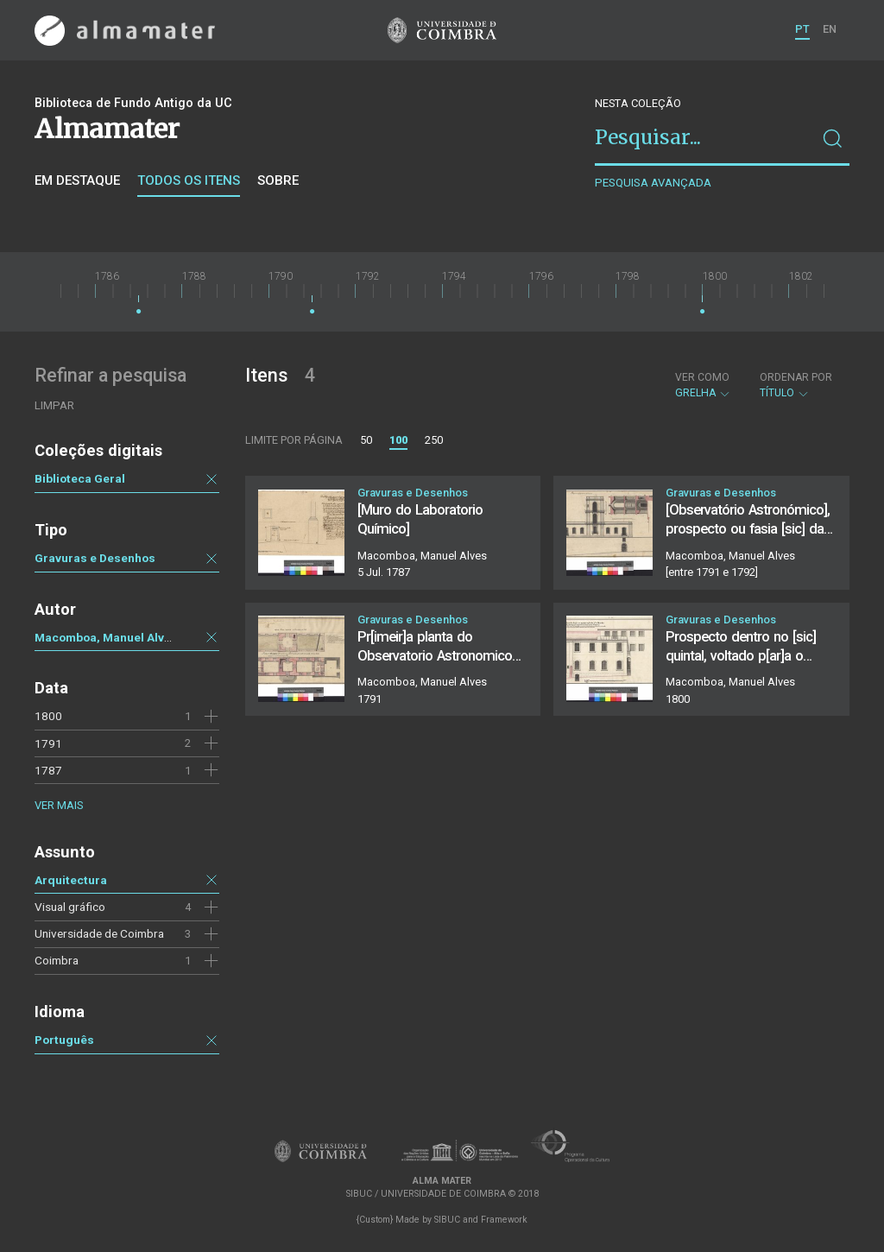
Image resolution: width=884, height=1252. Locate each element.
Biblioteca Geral (80, 478)
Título (796, 385)
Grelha (703, 385)
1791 (48, 743)
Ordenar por (796, 377)
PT (802, 28)
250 (434, 439)
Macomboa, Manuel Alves (106, 637)
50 (366, 439)
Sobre (278, 180)
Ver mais (59, 805)
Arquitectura (71, 880)
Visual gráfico (70, 907)
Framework (504, 1219)
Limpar (54, 405)
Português (64, 1039)
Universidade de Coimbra (99, 933)
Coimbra (57, 960)
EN (830, 28)
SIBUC (447, 1219)
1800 (48, 716)
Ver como (702, 377)
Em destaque (77, 180)
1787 (48, 770)
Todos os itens (188, 180)
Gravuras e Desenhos (95, 558)
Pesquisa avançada (653, 182)
